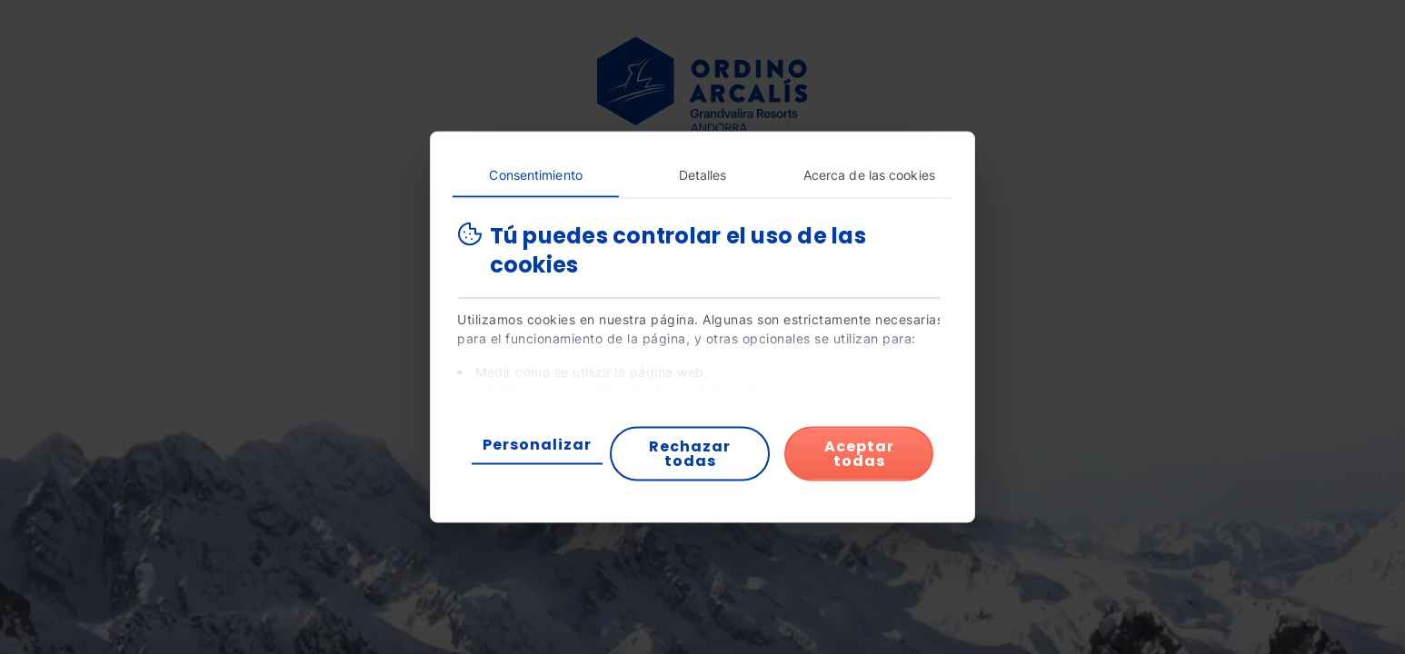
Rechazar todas (690, 453)
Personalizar (537, 444)
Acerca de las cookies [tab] (869, 175)
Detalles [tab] (703, 175)
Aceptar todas (859, 453)
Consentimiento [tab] (535, 175)
